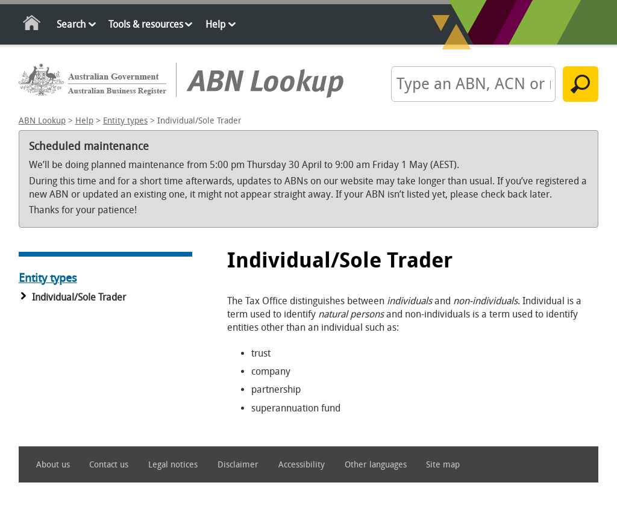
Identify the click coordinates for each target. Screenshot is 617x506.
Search (71, 24)
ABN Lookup (42, 121)
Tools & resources (145, 24)
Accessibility (301, 465)
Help (215, 24)
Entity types (125, 121)
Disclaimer (238, 465)
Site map (443, 465)
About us (53, 465)
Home (32, 25)
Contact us (108, 465)
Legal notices (173, 465)
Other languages (376, 465)
